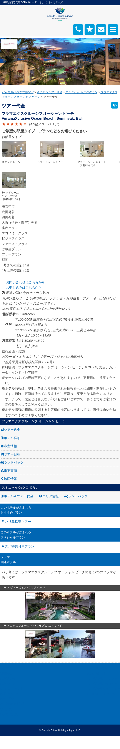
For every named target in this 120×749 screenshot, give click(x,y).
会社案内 (6, 668)
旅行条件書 (7, 683)
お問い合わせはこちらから (23, 282)
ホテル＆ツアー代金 (18, 496)
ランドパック (13, 462)
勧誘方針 (6, 709)
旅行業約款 (7, 678)
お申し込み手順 (97, 668)
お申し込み (7, 699)
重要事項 (10, 471)
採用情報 (6, 673)
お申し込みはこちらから (22, 287)
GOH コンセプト (11, 688)
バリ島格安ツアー (18, 521)
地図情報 (10, 479)
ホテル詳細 (12, 438)
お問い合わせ (9, 694)
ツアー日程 (12, 454)
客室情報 (10, 446)
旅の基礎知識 (96, 673)
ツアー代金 (12, 429)
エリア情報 (50, 496)
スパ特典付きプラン (19, 546)
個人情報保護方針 (12, 704)
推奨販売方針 (9, 714)
